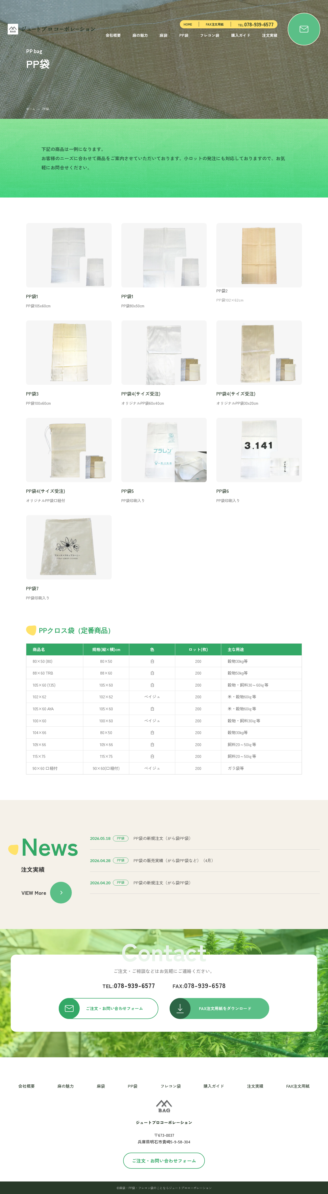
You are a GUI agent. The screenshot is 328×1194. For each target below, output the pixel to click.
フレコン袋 (209, 35)
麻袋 (163, 35)
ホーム (30, 109)
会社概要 (113, 35)
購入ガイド (240, 35)
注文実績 (269, 35)
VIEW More (46, 892)
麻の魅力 (140, 35)
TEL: (256, 24)
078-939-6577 (128, 985)
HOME (188, 24)
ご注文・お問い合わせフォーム (164, 1160)
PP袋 (183, 35)
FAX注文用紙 (215, 24)
